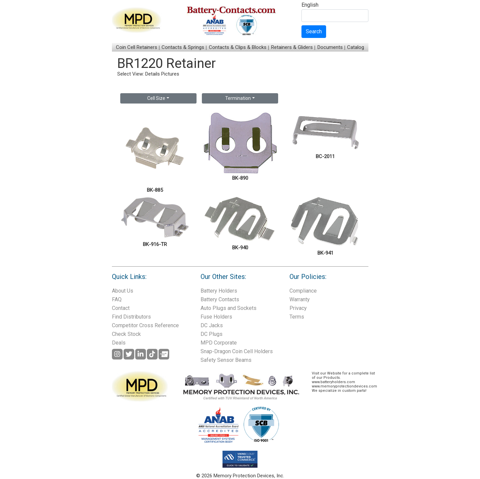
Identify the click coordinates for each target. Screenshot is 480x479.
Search (314, 31)
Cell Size (156, 98)
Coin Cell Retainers (136, 47)
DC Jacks (212, 325)
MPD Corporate (219, 343)
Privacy (298, 308)
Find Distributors (131, 317)
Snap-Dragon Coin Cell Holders (237, 351)
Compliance (303, 291)
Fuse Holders (216, 317)
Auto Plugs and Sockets (228, 308)
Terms (296, 317)
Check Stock (126, 334)
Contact (121, 308)
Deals (119, 343)
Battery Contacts (220, 299)
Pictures (170, 74)
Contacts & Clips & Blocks (237, 47)
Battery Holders (219, 291)
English (309, 5)
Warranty (299, 299)
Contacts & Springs (183, 47)
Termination (238, 98)
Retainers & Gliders (292, 47)
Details (152, 74)
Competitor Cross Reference (145, 325)
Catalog (355, 47)
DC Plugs (212, 334)
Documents (330, 47)
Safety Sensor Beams (226, 360)
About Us (122, 291)
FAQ (117, 299)
